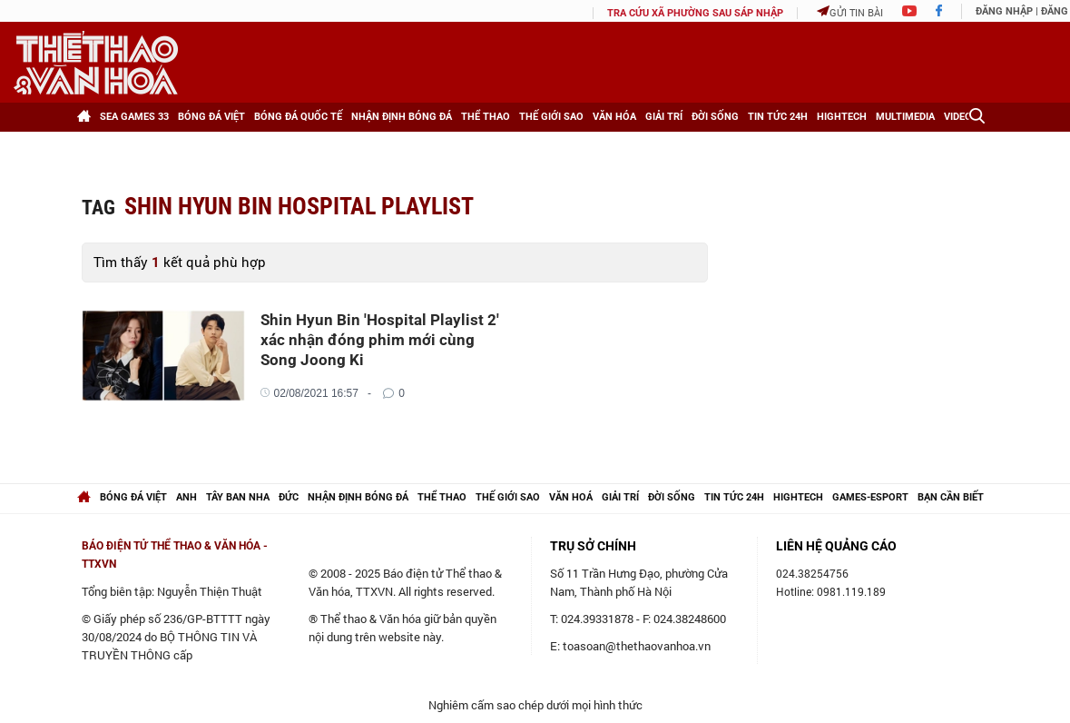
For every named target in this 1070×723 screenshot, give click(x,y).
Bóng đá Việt (211, 117)
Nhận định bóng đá (401, 117)
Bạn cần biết (951, 497)
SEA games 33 (134, 117)
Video (958, 117)
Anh (186, 497)
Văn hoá (571, 497)
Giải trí (663, 117)
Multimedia (905, 117)
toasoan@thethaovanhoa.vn (637, 646)
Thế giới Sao (551, 117)
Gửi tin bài (850, 12)
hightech (798, 497)
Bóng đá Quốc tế (298, 117)
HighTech (842, 117)
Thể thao (485, 117)
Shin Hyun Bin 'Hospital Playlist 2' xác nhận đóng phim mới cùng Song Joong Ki (379, 340)
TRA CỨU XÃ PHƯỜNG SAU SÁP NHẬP (695, 13)
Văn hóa (614, 117)
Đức (289, 497)
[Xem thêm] (96, 146)
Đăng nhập (1004, 11)
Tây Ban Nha (238, 497)
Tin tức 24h (778, 117)
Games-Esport (870, 497)
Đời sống (715, 117)
